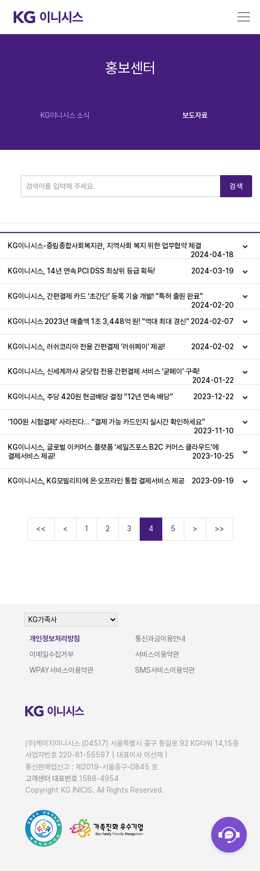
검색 (236, 186)
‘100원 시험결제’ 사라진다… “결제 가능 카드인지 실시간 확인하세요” (121, 426)
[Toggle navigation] (244, 17)
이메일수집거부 (51, 654)
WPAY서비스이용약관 (61, 670)
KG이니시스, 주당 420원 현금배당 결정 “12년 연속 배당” (121, 396)
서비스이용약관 (157, 654)
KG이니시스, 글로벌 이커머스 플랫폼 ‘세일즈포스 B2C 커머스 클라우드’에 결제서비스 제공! (121, 452)
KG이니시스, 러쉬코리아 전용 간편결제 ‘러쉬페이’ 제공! (121, 346)
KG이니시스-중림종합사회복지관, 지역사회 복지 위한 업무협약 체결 (121, 249)
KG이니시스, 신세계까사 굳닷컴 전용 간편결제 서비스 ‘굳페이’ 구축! (121, 375)
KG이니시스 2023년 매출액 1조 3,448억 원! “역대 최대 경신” (121, 321)
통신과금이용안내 (160, 638)
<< (41, 528)
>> (219, 528)
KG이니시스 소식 (64, 115)
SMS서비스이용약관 (165, 670)
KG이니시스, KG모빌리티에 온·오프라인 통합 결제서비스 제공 (121, 481)
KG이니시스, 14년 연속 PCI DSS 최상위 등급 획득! (121, 271)
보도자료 (194, 115)
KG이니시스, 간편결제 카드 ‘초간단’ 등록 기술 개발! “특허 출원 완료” (121, 300)
